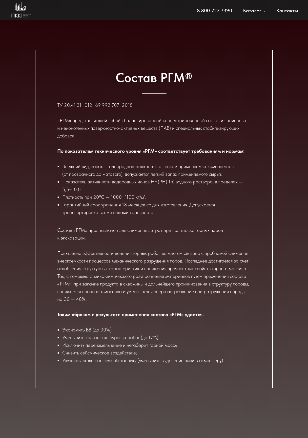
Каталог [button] (253, 10)
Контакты (287, 10)
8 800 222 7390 (214, 10)
